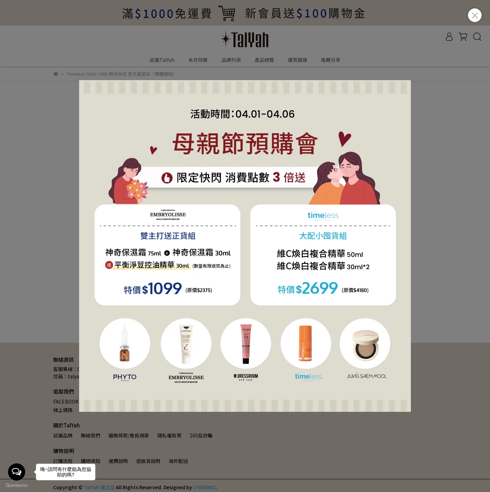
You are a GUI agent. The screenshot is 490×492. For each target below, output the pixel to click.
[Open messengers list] (16, 472)
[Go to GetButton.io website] (17, 485)
